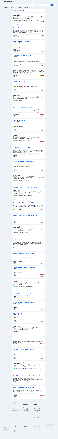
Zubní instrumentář (17, 313)
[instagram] (49, 425)
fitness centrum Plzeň (26, 410)
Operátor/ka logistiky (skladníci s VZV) (22, 362)
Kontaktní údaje (16, 427)
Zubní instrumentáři (17, 338)
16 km (37, 5)
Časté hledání (15, 402)
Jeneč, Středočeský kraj (15, 412)
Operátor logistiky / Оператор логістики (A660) (24, 161)
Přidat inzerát (26, 426)
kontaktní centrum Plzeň (26, 412)
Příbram (13, 411)
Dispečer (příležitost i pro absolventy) (21, 41)
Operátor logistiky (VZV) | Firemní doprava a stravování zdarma (25, 188)
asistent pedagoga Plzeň (37, 410)
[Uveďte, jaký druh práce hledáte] (12, 5)
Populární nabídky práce (15, 420)
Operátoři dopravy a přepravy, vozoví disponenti (24, 267)
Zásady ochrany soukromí (12, 436)
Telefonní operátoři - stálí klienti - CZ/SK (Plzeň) (24, 14)
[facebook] (47, 425)
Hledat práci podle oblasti (15, 421)
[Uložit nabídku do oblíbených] (43, 14)
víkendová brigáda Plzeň (37, 408)
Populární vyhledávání (38, 426)
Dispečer (15, 280)
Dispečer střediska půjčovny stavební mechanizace (25, 215)
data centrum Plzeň (25, 408)
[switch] (43, 10)
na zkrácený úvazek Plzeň (37, 416)
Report (42, 24)
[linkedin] (53, 425)
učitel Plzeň (35, 412)
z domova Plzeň (36, 409)
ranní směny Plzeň (36, 411)
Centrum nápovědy (16, 430)
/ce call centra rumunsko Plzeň (27, 411)
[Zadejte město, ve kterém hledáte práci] (30, 5)
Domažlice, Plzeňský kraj (15, 410)
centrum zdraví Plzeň (25, 409)
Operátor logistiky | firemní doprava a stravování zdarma (26, 174)
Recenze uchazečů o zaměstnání (39, 427)
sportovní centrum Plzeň (26, 407)
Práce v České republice (17, 431)
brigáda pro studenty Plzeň (37, 407)
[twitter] (51, 425)
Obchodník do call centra (19, 94)
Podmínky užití (6, 436)
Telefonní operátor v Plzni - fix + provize (22, 55)
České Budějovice (14, 407)
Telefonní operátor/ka (18, 134)
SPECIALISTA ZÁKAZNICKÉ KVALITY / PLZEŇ (23, 349)
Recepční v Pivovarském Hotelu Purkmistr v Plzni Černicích (26, 375)
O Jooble (15, 426)
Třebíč (13, 409)
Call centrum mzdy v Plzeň (37, 417)
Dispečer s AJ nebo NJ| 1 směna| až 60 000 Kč (23, 202)
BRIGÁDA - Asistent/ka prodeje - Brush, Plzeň (23, 387)
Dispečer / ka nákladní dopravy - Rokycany (22, 107)
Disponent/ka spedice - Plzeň (20, 27)
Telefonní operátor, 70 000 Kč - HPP (21, 147)
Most (13, 408)
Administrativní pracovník (19, 69)
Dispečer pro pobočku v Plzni (19, 226)
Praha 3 (13, 416)
